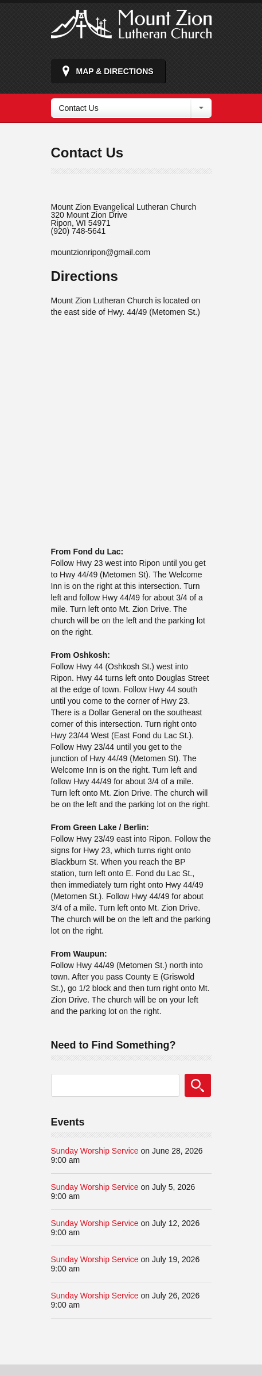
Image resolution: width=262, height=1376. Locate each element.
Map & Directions (115, 71)
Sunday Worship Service (95, 1150)
